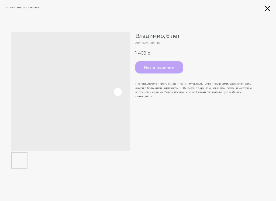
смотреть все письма (24, 7)
